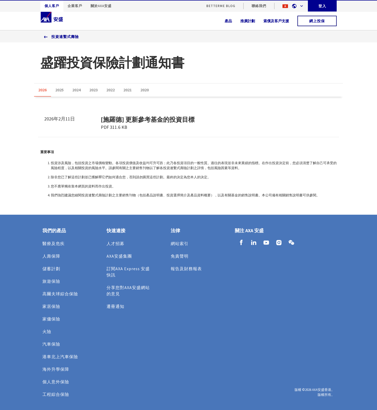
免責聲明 (179, 256)
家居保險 (51, 306)
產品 (228, 21)
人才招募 (115, 243)
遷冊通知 (115, 306)
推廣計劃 (247, 21)
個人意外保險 (55, 381)
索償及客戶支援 (276, 21)
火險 (46, 331)
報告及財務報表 (186, 268)
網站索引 (179, 243)
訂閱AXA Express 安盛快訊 (128, 272)
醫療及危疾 (53, 243)
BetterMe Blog (220, 6)
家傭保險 (51, 319)
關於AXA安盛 (101, 6)
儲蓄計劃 (51, 268)
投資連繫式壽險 (65, 36)
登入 (322, 6)
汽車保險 (51, 344)
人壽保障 (51, 256)
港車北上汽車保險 (60, 356)
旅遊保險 (51, 281)
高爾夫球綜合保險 (60, 293)
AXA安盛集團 (119, 256)
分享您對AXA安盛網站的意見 (128, 290)
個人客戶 (52, 6)
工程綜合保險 (55, 394)
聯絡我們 (259, 6)
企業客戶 (75, 6)
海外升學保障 (55, 369)
